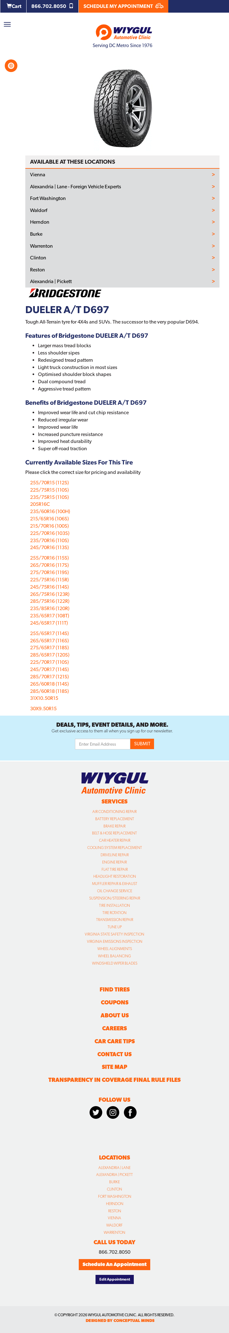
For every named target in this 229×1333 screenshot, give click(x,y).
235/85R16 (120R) (50, 608)
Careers (114, 1028)
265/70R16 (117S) (49, 565)
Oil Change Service (114, 891)
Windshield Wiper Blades (114, 963)
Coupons (114, 1002)
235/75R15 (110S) (49, 497)
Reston (37, 270)
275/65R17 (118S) (49, 648)
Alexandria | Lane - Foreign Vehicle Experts (75, 187)
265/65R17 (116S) (49, 641)
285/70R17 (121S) (49, 677)
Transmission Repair (114, 920)
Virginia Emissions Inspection (114, 941)
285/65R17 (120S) (50, 655)
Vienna (37, 175)
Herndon (39, 222)
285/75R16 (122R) (50, 601)
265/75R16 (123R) (50, 594)
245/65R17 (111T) (49, 623)
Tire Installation (114, 905)
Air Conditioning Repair (114, 811)
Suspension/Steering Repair (114, 898)
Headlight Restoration (114, 876)
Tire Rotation (114, 913)
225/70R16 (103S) (50, 533)
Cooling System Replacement (114, 847)
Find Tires (115, 989)
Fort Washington (48, 198)
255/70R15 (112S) (49, 483)
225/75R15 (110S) (49, 490)
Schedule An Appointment (114, 1264)
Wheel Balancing (114, 956)
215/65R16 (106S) (49, 519)
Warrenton (41, 246)
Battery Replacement (114, 819)
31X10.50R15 (44, 698)
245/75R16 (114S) (49, 587)
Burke (36, 234)
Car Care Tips (115, 1041)
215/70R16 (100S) (49, 526)
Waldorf (38, 210)
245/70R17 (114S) (49, 669)
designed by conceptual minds (120, 1320)
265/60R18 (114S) (49, 684)
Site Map (114, 1066)
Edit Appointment (114, 1279)
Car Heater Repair (114, 840)
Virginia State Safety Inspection (114, 934)
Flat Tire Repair (115, 869)
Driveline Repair (115, 855)
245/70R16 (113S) (49, 547)
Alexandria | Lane (114, 1168)
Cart (14, 6)
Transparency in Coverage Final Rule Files (114, 1079)
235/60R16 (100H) (50, 511)
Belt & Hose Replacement (114, 833)
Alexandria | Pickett (51, 281)
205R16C (40, 504)
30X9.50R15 (43, 709)
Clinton (38, 258)
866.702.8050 (52, 6)
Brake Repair (114, 826)
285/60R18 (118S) (49, 691)
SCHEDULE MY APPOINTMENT (124, 6)
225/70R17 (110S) (49, 662)
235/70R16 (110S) (49, 540)
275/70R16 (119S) (49, 572)
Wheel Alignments (114, 949)
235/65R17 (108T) (49, 616)
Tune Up (115, 927)
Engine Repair (114, 862)
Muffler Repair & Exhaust (114, 884)
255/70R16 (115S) (49, 558)
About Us (115, 1015)
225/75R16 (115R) (49, 580)
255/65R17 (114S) (49, 633)
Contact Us (114, 1054)
